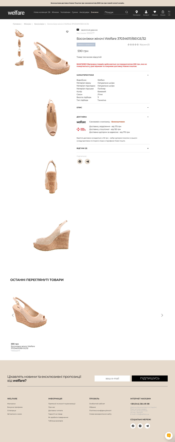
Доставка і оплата (55, 410)
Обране (92, 407)
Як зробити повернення (58, 417)
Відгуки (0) (145, 44)
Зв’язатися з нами (14, 414)
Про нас (51, 407)
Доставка (82, 117)
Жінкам (55, 12)
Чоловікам (65, 12)
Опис (79, 108)
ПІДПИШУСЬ (149, 378)
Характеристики (85, 75)
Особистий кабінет (97, 404)
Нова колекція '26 (42, 12)
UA (169, 15)
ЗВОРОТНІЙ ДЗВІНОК (89, 30)
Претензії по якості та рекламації (61, 404)
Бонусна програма (15, 407)
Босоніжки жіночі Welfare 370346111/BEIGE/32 (68, 24)
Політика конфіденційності (100, 410)
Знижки (95, 12)
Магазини (11, 404)
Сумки (75, 12)
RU (169, 11)
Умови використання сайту (100, 414)
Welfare (101, 80)
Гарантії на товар (55, 414)
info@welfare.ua (142, 414)
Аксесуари (84, 12)
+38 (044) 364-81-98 (139, 404)
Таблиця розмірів (55, 421)
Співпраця (11, 410)
